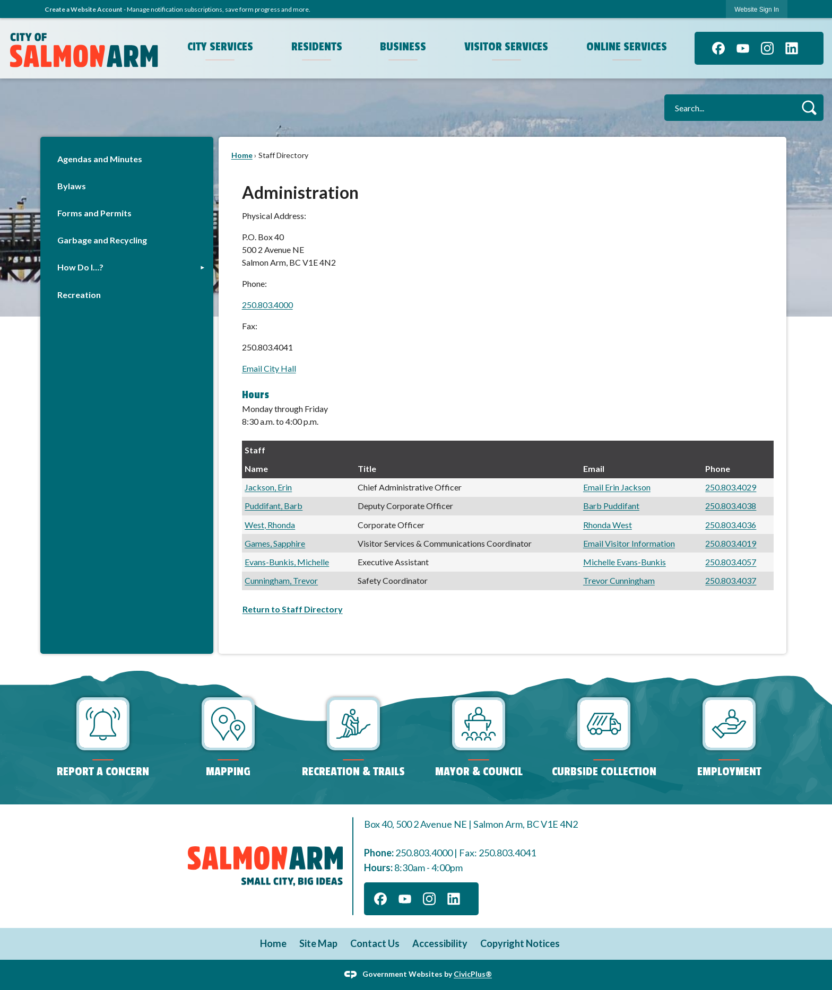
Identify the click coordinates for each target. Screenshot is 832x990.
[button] (809, 107)
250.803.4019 (730, 543)
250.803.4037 (730, 580)
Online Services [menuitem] (626, 47)
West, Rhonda (270, 525)
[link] (756, 9)
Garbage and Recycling (102, 240)
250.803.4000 (267, 305)
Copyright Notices (520, 943)
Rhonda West (607, 525)
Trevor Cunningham (619, 580)
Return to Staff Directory (292, 609)
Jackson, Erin (268, 487)
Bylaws (71, 186)
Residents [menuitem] (316, 47)
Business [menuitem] (403, 47)
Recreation (79, 295)
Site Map (318, 943)
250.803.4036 (730, 525)
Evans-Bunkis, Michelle (287, 562)
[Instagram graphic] (767, 48)
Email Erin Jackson (617, 487)
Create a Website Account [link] (84, 9)
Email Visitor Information (629, 543)
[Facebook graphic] (718, 48)
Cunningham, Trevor (281, 580)
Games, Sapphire (275, 543)
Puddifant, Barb (273, 506)
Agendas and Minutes (99, 159)
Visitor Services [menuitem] (506, 47)
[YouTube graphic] (743, 48)
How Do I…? (80, 267)
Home (242, 155)
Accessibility (439, 943)
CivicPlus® (473, 973)
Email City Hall (269, 368)
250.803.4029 (730, 487)
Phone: (254, 283)
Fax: (249, 326)
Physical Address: (274, 216)
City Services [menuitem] (220, 47)
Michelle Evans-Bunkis (624, 562)
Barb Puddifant (611, 506)
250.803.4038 (730, 506)
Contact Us (375, 943)
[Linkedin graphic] (792, 48)
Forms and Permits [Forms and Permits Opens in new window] (94, 213)
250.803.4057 (730, 562)
